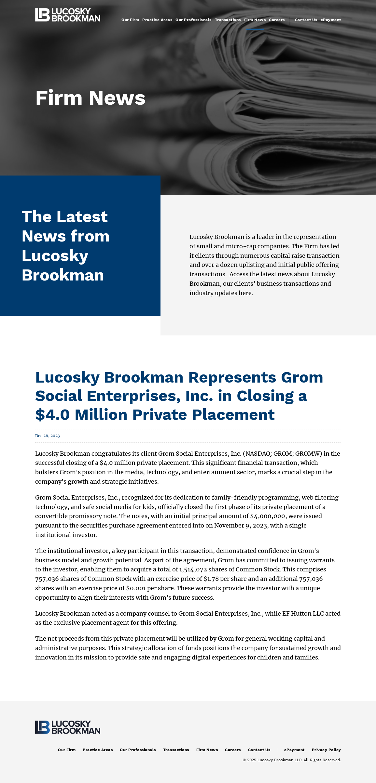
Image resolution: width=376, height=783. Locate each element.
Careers (277, 20)
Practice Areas (157, 20)
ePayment (331, 20)
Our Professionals (193, 20)
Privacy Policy (326, 750)
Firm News (255, 20)
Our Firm (130, 20)
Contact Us (306, 20)
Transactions (228, 20)
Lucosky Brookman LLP (279, 760)
